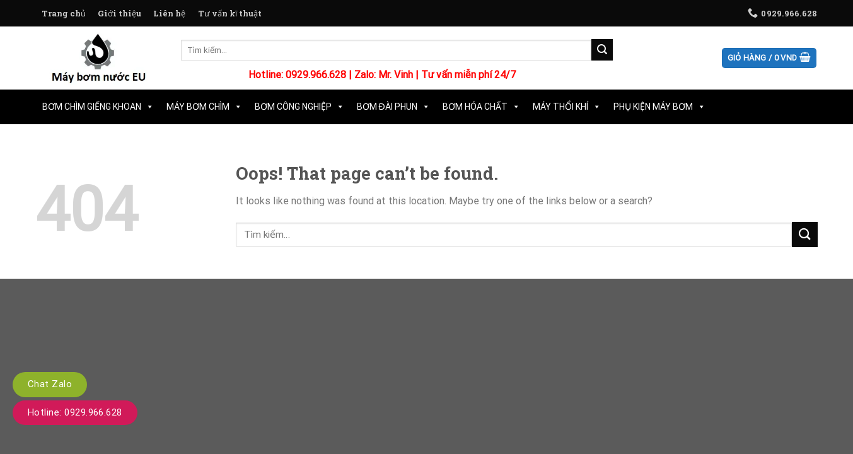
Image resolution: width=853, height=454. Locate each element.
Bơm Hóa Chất (481, 107)
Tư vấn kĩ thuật (230, 13)
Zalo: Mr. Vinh (383, 75)
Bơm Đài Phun (393, 107)
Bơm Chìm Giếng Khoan (98, 107)
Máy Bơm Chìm (204, 107)
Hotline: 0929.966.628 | (301, 75)
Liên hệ (169, 13)
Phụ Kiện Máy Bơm (659, 107)
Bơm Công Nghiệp (299, 107)
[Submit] (602, 50)
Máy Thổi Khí (567, 107)
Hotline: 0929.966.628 (75, 412)
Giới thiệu (119, 13)
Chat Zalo (50, 384)
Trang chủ (64, 13)
